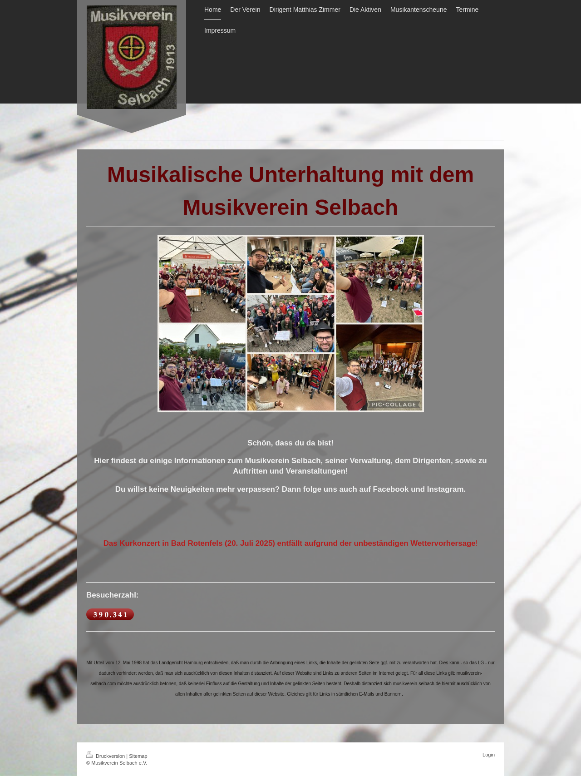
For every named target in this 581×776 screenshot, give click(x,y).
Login (489, 754)
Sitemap (138, 756)
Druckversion (106, 756)
